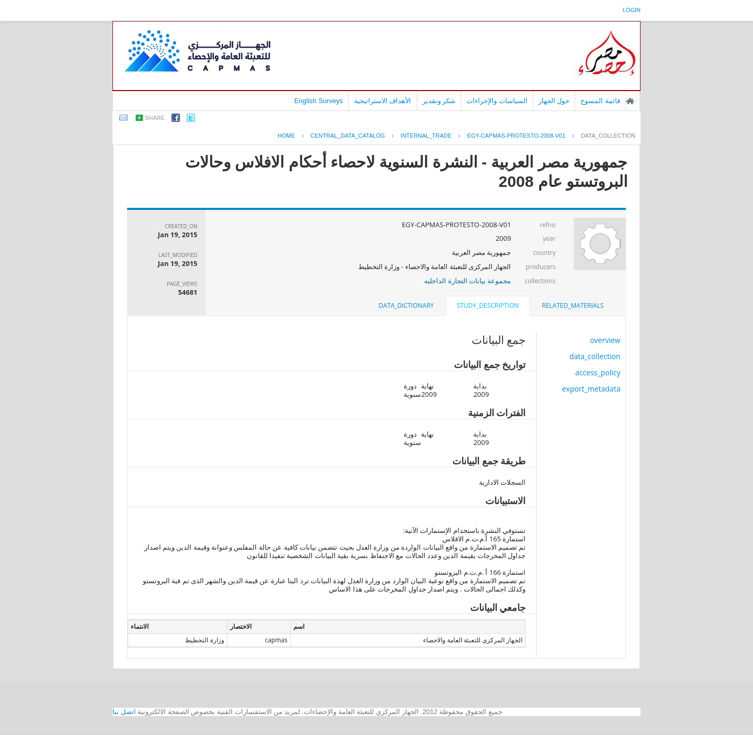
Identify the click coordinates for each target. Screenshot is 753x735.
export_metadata (591, 389)
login (632, 10)
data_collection (608, 135)
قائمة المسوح (600, 101)
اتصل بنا (124, 712)
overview (605, 340)
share (155, 118)
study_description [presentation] (488, 305)
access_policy (597, 372)
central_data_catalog (348, 135)
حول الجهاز (554, 101)
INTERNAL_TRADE (426, 135)
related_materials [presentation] (572, 305)
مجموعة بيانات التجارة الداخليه (467, 280)
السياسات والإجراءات (497, 101)
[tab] (572, 306)
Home (286, 135)
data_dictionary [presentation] (406, 305)
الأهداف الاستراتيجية (383, 101)
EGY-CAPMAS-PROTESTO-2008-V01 (516, 135)
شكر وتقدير (439, 101)
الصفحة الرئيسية (630, 101)
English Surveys (318, 101)
